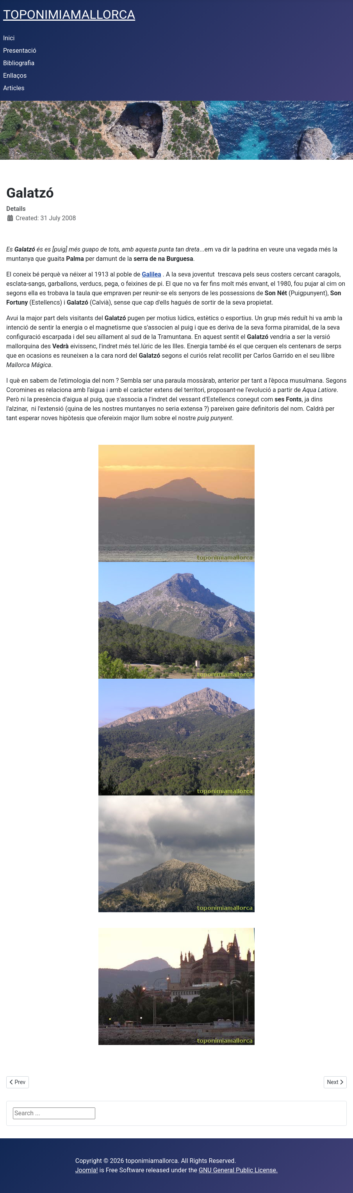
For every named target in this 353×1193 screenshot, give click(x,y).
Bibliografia (18, 63)
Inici (8, 38)
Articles (13, 88)
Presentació (19, 50)
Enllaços (15, 75)
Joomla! (86, 1170)
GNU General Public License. (238, 1170)
